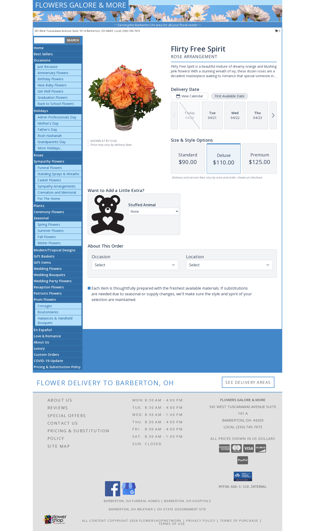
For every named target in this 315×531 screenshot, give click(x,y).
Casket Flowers (49, 180)
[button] (243, 476)
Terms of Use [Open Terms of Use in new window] (172, 524)
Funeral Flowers (50, 167)
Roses (38, 155)
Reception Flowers (49, 287)
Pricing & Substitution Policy (57, 367)
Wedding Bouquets (49, 275)
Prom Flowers (45, 299)
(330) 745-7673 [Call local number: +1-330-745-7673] (131, 31)
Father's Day (47, 129)
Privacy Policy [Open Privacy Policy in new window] (200, 520)
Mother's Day (48, 123)
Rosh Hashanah (50, 135)
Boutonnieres (48, 312)
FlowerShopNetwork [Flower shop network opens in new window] (160, 520)
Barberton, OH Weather (131, 509)
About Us (41, 342)
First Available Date (229, 96)
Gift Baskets (44, 256)
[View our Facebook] (112, 495)
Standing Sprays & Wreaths (58, 174)
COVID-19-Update (48, 360)
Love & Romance (47, 336)
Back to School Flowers (56, 103)
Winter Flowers (49, 243)
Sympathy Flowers (49, 161)
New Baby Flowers (52, 85)
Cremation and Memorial (57, 192)
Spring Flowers (49, 224)
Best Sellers (43, 54)
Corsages (45, 306)
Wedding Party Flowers (53, 281)
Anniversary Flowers (53, 72)
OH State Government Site (181, 509)
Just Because (47, 66)
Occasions (42, 60)
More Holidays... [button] (50, 148)
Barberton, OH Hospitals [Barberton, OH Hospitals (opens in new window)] (187, 501)
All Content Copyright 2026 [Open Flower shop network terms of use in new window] (110, 520)
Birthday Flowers (50, 79)
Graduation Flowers (53, 97)
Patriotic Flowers (48, 293)
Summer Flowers (51, 230)
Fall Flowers (47, 237)
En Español (43, 330)
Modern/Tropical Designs (54, 250)
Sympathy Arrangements (57, 186)
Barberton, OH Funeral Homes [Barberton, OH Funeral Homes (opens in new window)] (132, 501)
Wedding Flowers (48, 268)
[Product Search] (49, 40)
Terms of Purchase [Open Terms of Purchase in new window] (239, 520)
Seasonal (41, 218)
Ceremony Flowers (49, 212)
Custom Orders (46, 354)
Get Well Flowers (50, 91)
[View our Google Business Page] (128, 495)
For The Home (49, 198)
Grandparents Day (52, 142)
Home (38, 48)
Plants (39, 205)
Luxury (39, 348)
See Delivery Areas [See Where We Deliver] (248, 382)
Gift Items (42, 262)
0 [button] (278, 31)
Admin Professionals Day (57, 117)
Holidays (41, 110)
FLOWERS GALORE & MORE (80, 5)
